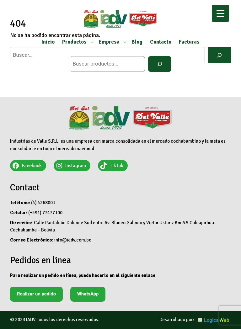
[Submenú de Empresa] (124, 41)
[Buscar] (159, 64)
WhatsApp (88, 294)
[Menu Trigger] (220, 13)
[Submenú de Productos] (92, 41)
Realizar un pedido (36, 294)
